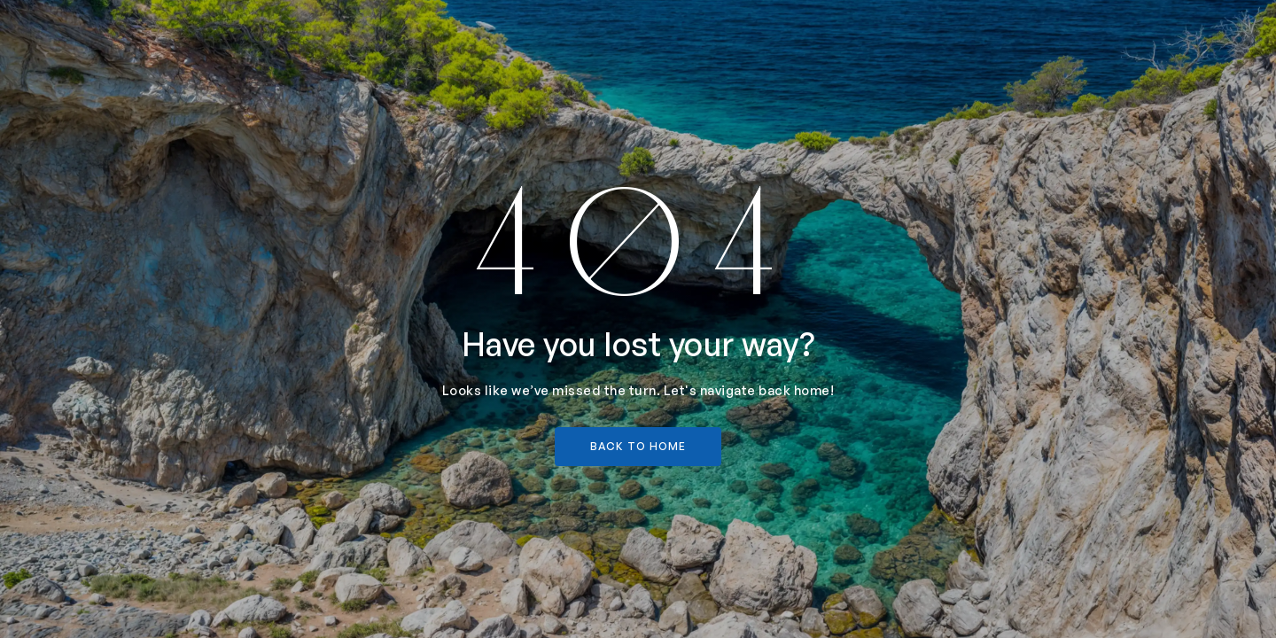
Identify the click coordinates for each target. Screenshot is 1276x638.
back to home (638, 446)
